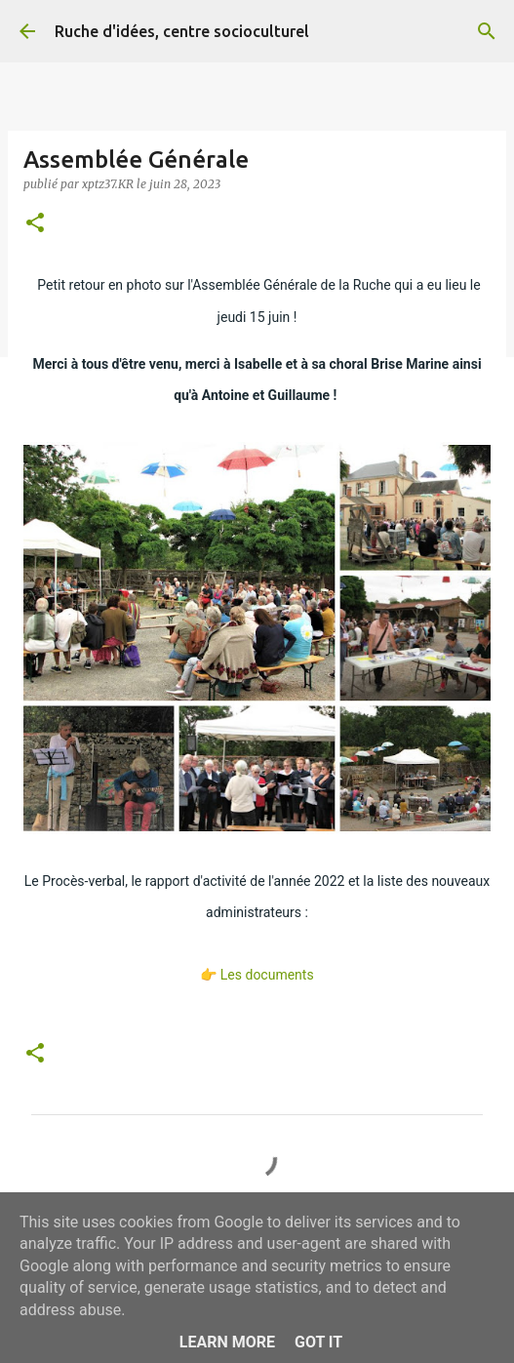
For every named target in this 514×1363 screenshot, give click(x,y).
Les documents (267, 974)
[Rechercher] (486, 31)
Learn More (227, 1342)
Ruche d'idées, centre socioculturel (182, 31)
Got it (318, 1342)
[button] (35, 224)
